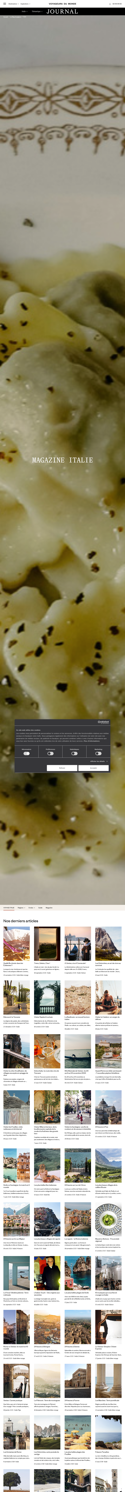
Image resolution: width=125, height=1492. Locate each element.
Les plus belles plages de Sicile (77, 1292)
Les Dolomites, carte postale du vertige (46, 1453)
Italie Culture (81, 973)
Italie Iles (47, 1195)
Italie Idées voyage (22, 975)
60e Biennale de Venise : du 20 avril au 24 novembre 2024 (76, 1071)
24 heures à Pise (101, 1127)
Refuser (62, 768)
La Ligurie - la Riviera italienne (76, 1238)
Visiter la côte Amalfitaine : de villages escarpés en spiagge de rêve (15, 1072)
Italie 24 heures (112, 1136)
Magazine (49, 908)
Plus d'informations (92, 741)
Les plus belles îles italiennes (45, 1185)
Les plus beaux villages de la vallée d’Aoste (106, 1186)
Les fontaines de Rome (12, 1452)
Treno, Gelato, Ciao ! (42, 963)
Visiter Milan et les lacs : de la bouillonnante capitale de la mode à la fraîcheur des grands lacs (46, 1130)
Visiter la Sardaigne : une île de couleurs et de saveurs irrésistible (78, 1128)
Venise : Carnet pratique (12, 1400)
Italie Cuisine (47, 1083)
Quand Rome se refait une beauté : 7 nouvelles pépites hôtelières (108, 1071)
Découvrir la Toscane (11, 1017)
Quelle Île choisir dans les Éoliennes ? (13, 964)
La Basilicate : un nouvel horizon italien (77, 1018)
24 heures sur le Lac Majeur (14, 1238)
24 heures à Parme (72, 1400)
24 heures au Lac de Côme (75, 1185)
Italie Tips (17, 1410)
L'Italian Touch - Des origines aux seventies (47, 1293)
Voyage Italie (8, 908)
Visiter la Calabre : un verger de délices (107, 1018)
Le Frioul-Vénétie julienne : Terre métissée (15, 1293)
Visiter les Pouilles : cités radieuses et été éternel (13, 1128)
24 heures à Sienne (72, 1346)
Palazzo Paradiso (102, 1452)
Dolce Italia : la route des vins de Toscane (46, 1071)
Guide (40, 908)
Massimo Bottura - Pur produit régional (107, 1239)
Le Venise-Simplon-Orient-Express (106, 1347)
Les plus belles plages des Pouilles (75, 1453)
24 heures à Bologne (42, 1346)
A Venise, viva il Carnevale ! (75, 963)
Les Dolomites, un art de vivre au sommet (108, 964)
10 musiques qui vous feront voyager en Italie (106, 1293)
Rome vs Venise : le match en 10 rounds (15, 1347)
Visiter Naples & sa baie (43, 1017)
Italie (49, 973)
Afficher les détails (97, 761)
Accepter (93, 768)
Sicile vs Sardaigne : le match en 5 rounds (16, 1186)
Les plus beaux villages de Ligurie (47, 1238)
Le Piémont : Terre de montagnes (47, 1400)
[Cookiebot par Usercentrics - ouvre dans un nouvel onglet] (99, 722)
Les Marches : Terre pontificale (107, 1400)
